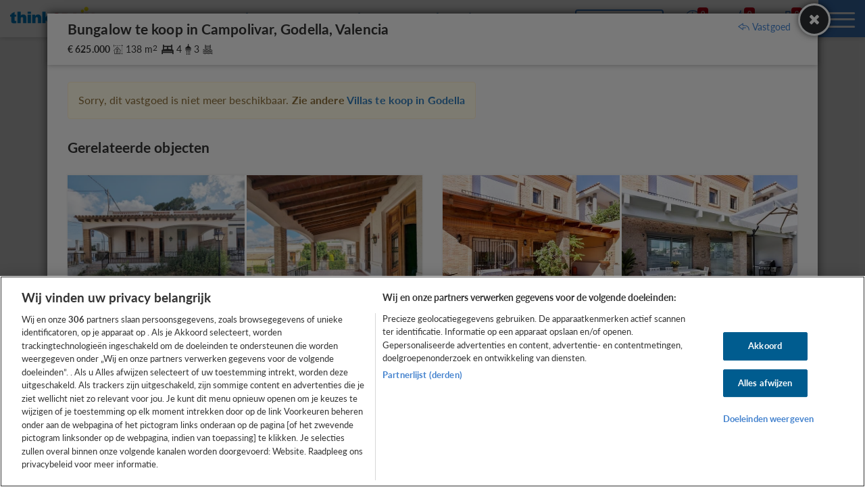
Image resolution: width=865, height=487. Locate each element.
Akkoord (765, 345)
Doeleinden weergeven (768, 418)
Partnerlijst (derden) (422, 374)
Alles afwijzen (765, 382)
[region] (432, 381)
